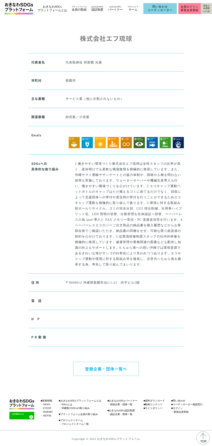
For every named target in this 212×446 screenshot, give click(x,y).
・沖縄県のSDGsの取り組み (74, 408)
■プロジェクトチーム (71, 420)
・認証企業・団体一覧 (119, 414)
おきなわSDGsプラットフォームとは (52, 8)
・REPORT (46, 412)
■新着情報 (46, 400)
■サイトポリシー (153, 408)
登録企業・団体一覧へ (106, 369)
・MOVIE (46, 415)
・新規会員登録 (180, 412)
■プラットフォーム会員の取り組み (78, 414)
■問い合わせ (178, 400)
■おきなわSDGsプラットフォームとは (80, 400)
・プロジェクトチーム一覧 (74, 424)
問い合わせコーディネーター (160, 8)
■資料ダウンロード (154, 400)
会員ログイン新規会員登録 (189, 8)
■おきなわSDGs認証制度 (121, 410)
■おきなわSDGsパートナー (122, 400)
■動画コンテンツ (153, 404)
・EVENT (46, 408)
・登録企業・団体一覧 (119, 404)
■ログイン (177, 408)
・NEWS (45, 404)
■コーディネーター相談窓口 (187, 404)
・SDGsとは (65, 404)
